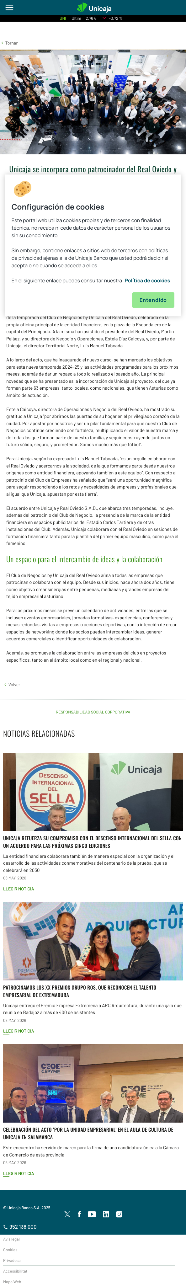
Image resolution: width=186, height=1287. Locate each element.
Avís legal (11, 1239)
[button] (9, 42)
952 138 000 (20, 1227)
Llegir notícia (18, 888)
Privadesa (12, 1260)
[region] (93, 246)
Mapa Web (12, 1281)
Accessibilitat (15, 1271)
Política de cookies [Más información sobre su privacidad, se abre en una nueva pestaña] (147, 280)
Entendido (153, 300)
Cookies (10, 1249)
